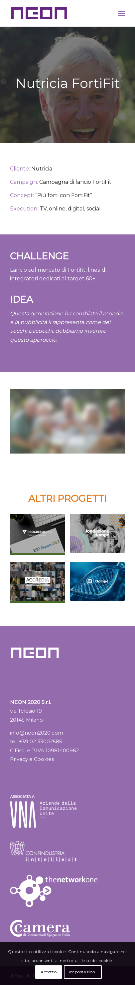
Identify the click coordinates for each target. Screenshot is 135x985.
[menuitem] (121, 13)
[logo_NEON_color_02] (56, 13)
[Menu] (121, 13)
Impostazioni (82, 971)
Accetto (49, 971)
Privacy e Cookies (32, 759)
